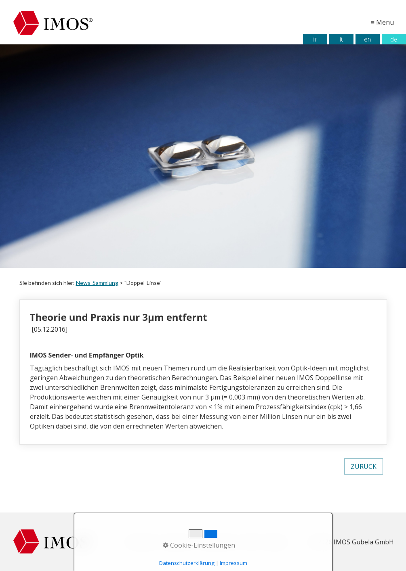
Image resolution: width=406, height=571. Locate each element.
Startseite (141, 542)
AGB (250, 542)
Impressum (178, 542)
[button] (363, 466)
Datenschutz (219, 542)
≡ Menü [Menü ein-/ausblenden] (382, 22)
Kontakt (273, 542)
